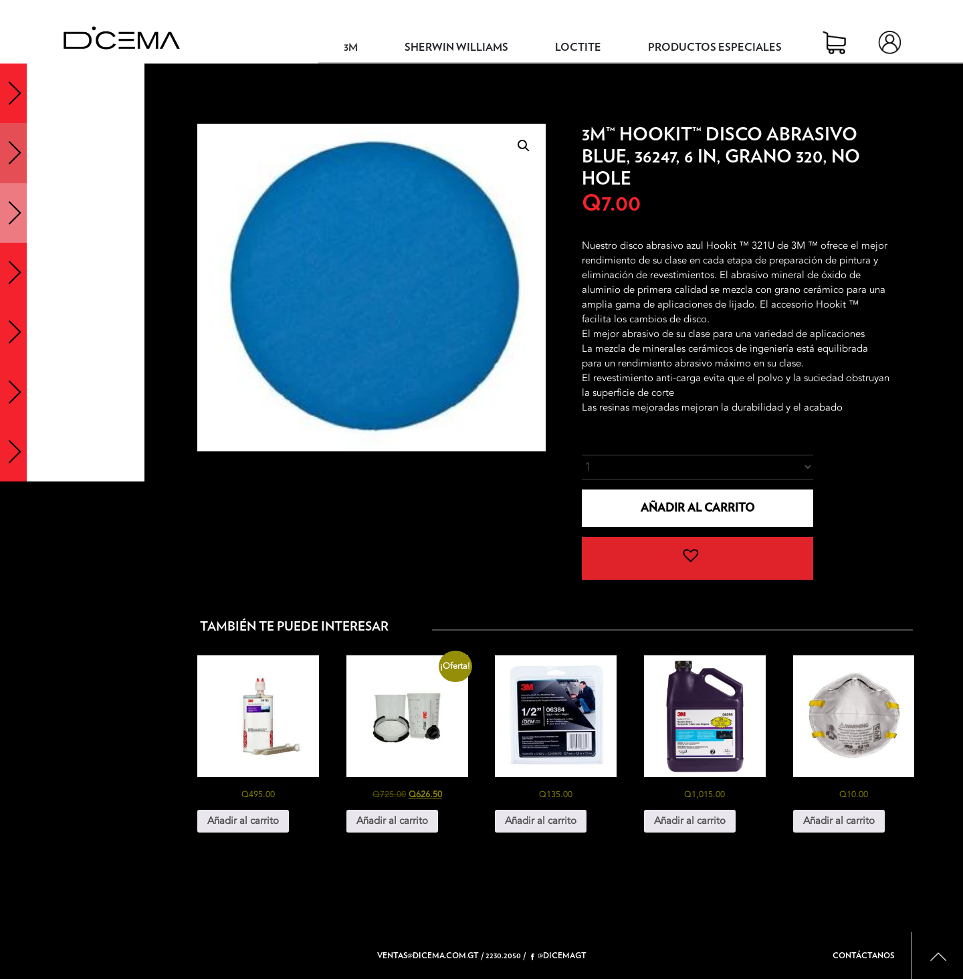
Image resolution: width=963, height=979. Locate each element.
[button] (524, 146)
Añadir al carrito (697, 508)
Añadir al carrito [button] (243, 820)
